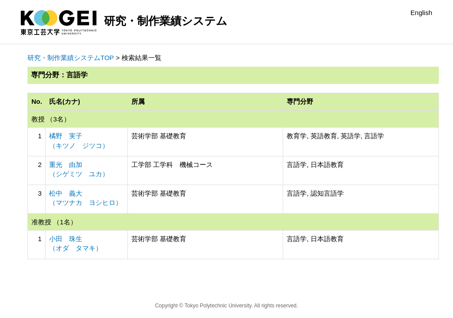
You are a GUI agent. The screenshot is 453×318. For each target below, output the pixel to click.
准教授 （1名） (54, 222)
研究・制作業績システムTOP (70, 57)
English (421, 12)
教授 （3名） (50, 119)
